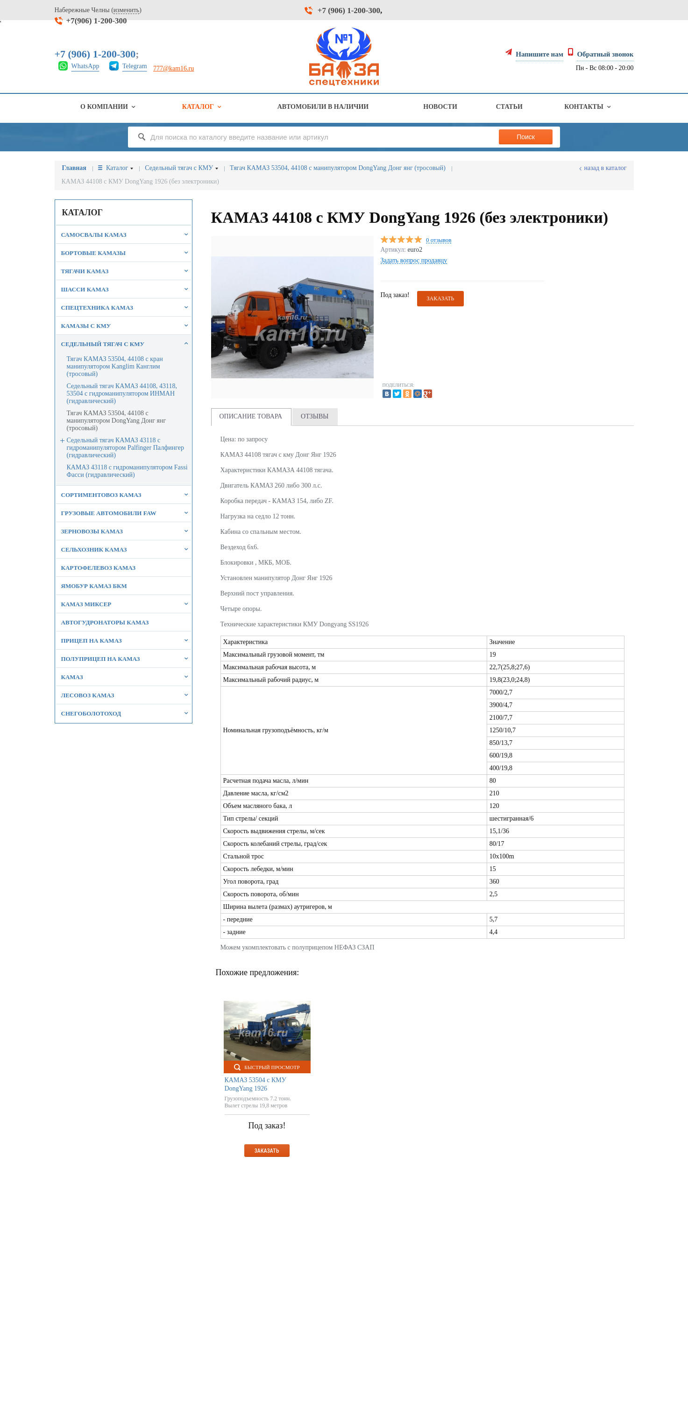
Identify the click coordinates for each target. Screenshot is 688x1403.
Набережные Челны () (98, 10)
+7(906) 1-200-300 (96, 20)
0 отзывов (438, 240)
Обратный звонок (605, 54)
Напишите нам (539, 54)
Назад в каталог (605, 167)
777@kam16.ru (173, 68)
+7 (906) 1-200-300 (349, 10)
